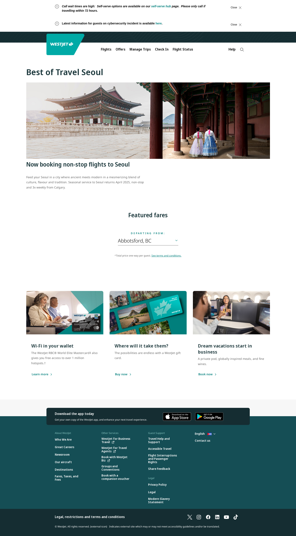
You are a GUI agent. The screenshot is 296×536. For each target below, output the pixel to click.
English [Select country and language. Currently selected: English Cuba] (205, 434)
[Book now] (205, 374)
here (159, 23)
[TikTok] (235, 517)
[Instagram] (198, 517)
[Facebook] (208, 517)
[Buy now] (121, 374)
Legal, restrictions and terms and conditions (90, 517)
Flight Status (183, 49)
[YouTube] (226, 517)
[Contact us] (202, 440)
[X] (189, 517)
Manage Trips (140, 49)
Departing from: (148, 233)
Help (232, 49)
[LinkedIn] (217, 517)
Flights (106, 49)
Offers (120, 49)
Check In (162, 49)
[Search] (242, 49)
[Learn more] (40, 374)
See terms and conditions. (166, 255)
